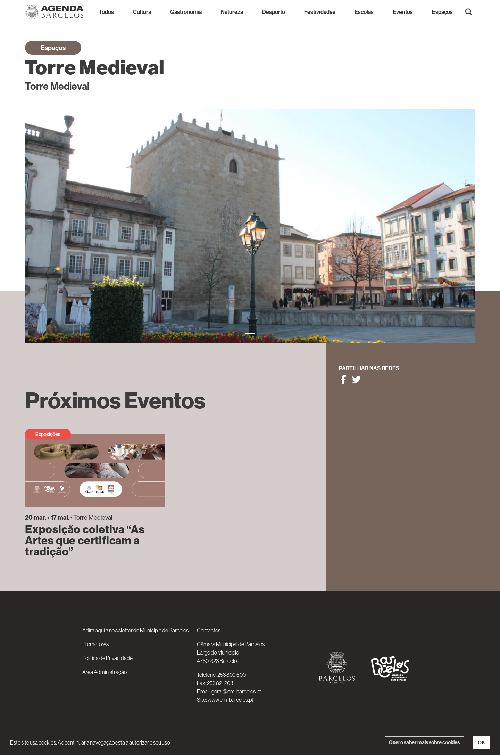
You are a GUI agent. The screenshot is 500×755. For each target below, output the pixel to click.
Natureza (232, 11)
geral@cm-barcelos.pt (236, 691)
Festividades (319, 11)
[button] (468, 12)
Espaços (442, 11)
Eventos (403, 11)
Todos (106, 11)
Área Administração (104, 671)
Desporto (273, 11)
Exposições (47, 434)
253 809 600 (231, 674)
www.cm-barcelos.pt (230, 699)
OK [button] (481, 742)
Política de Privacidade (107, 658)
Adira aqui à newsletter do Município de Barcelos (135, 630)
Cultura (142, 11)
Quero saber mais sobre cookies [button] (424, 742)
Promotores (95, 644)
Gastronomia (186, 11)
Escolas (364, 11)
